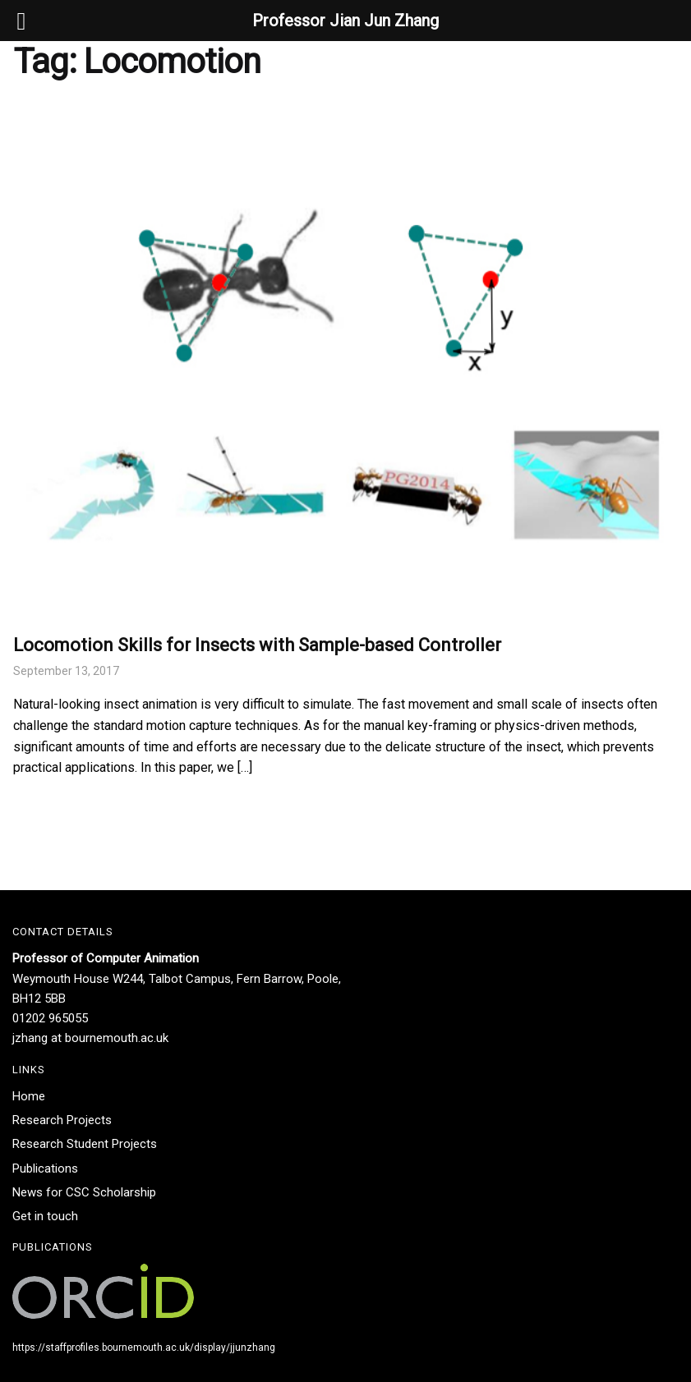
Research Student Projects (84, 1143)
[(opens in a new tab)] (345, 357)
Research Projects (62, 1120)
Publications (45, 1168)
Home (28, 1096)
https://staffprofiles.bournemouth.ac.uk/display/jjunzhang (143, 1347)
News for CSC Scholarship (84, 1192)
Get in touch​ (45, 1216)
